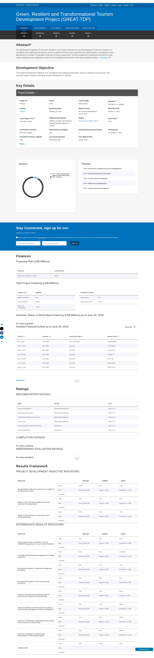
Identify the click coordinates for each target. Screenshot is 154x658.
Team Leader (84, 101)
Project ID (23, 101)
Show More (104, 57)
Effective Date (113, 108)
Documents (56, 28)
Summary (24, 28)
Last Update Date (85, 137)
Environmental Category (58, 130)
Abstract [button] (24, 35)
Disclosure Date (55, 108)
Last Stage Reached (57, 137)
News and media (72, 28)
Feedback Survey (144, 649)
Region (81, 118)
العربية (119, 5)
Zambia (22, 111)
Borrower (112, 101)
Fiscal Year (113, 118)
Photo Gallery (89, 28)
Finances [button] (56, 35)
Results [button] (88, 35)
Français (113, 5)
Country (23, 108)
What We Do (20, 5)
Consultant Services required (31, 137)
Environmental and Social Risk (90, 130)
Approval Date (84, 108)
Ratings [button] (72, 35)
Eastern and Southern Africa (88, 121)
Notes (22, 144)
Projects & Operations (32, 5)
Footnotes (20, 380)
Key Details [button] (40, 35)
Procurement (40, 28)
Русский (125, 5)
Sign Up (75, 243)
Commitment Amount (28, 130)
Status (51, 101)
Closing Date (113, 130)
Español (107, 5)
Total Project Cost (27, 118)
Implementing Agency (57, 118)
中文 (131, 5)
